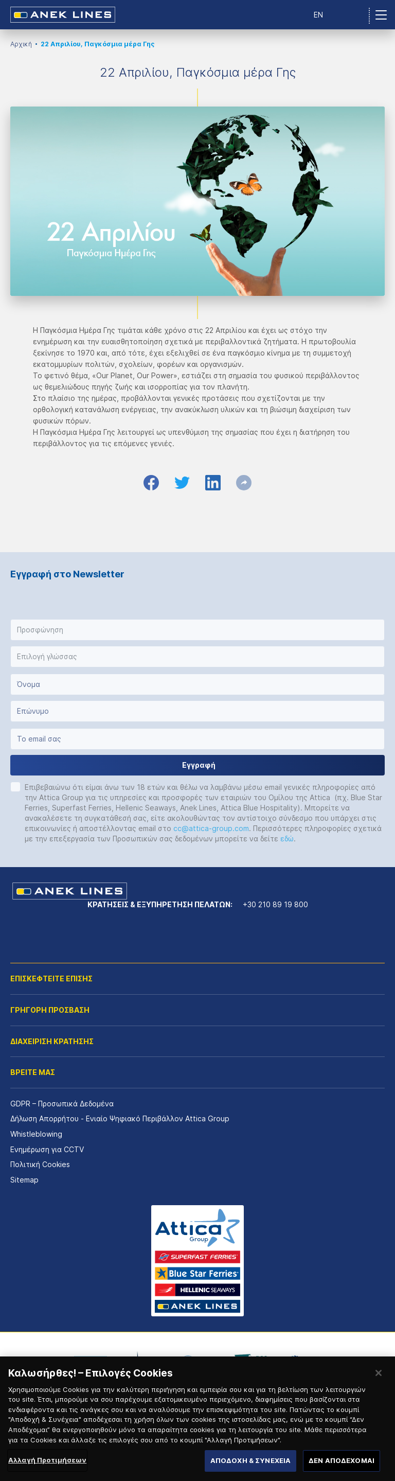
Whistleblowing (36, 1134)
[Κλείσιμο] (378, 1401)
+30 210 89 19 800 (275, 904)
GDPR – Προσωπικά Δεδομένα (62, 1103)
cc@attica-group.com (211, 828)
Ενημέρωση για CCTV (47, 1149)
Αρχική (21, 44)
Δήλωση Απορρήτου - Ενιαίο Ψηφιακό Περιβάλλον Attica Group (119, 1118)
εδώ (287, 838)
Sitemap (24, 1179)
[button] (197, 630)
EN (318, 14)
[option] (90, 1362)
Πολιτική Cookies (40, 1164)
